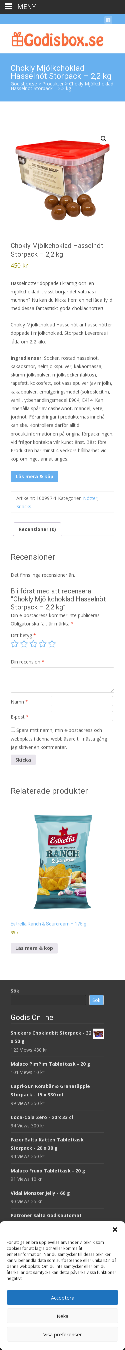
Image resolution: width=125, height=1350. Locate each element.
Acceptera (62, 1297)
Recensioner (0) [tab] (37, 529)
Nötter (90, 498)
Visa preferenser (62, 1334)
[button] (115, 1229)
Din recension (27, 661)
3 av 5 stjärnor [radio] (33, 644)
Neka (62, 1316)
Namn (19, 702)
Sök (15, 991)
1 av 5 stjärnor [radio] (15, 644)
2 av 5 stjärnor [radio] (24, 644)
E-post (20, 717)
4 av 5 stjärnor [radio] (43, 644)
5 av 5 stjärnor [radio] (52, 644)
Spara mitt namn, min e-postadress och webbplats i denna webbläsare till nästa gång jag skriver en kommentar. (59, 738)
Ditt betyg (23, 635)
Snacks (23, 506)
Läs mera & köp (34, 476)
